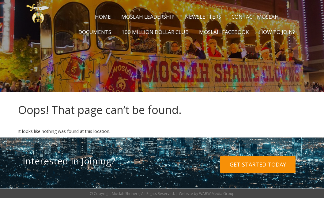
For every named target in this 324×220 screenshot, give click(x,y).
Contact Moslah (255, 16)
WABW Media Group (217, 193)
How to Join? (277, 31)
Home (103, 16)
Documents (94, 31)
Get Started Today (258, 164)
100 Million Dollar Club (155, 31)
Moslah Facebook (224, 31)
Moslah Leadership (148, 16)
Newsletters (203, 16)
